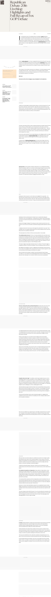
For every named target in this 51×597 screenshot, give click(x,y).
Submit (14, 76)
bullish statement (25, 61)
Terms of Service (13, 77)
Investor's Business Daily (33, 135)
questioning (42, 62)
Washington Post (32, 140)
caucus (42, 36)
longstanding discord (42, 41)
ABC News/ (27, 140)
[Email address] (9, 74)
